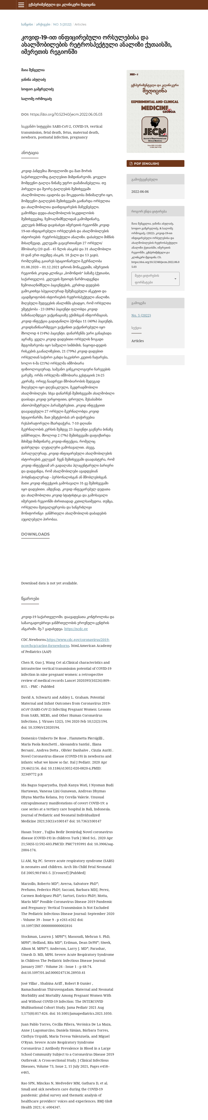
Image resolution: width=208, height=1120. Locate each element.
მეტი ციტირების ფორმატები (147, 279)
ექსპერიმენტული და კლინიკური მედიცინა (61, 4)
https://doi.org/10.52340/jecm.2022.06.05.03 (66, 114)
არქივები (43, 24)
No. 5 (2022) (62, 24)
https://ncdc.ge (76, 628)
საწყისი (27, 24)
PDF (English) (146, 163)
